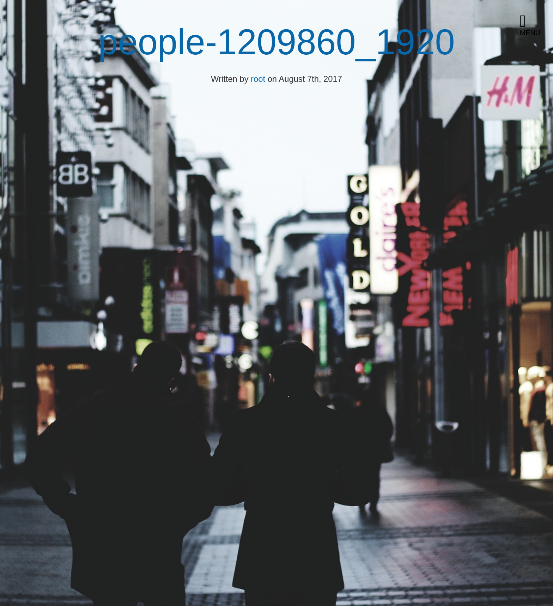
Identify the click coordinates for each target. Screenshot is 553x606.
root (258, 79)
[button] (533, 25)
